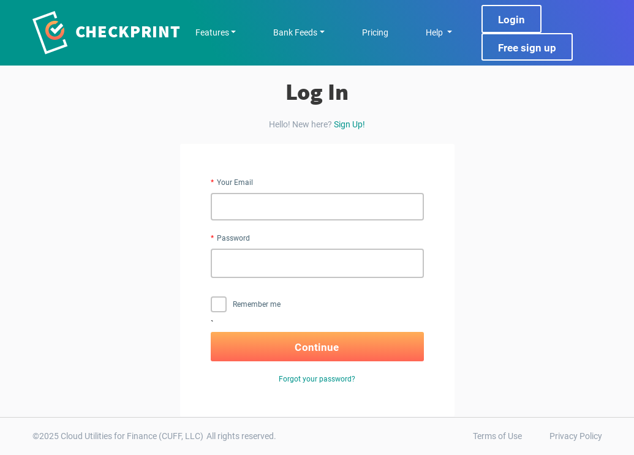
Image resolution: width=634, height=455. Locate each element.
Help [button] (435, 32)
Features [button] (212, 32)
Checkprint (128, 31)
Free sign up (527, 48)
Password (233, 238)
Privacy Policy (575, 436)
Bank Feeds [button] (295, 32)
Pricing (375, 32)
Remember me (246, 304)
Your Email (235, 182)
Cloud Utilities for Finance (109, 436)
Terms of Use (497, 436)
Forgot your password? (317, 379)
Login (511, 19)
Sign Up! (349, 124)
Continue (317, 347)
